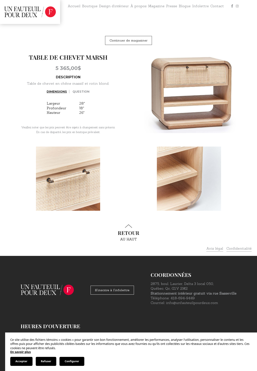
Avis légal (214, 248)
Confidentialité (239, 248)
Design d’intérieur (114, 6)
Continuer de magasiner (128, 40)
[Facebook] (232, 6)
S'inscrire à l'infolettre (112, 290)
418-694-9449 (183, 298)
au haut (129, 232)
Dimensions (57, 91)
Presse (171, 6)
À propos (138, 6)
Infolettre (200, 6)
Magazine (156, 6)
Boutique (90, 6)
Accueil (74, 6)
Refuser (46, 361)
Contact (217, 6)
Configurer (72, 361)
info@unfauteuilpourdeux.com (192, 303)
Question (81, 91)
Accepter (21, 361)
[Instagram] (237, 6)
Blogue (185, 6)
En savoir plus (20, 352)
